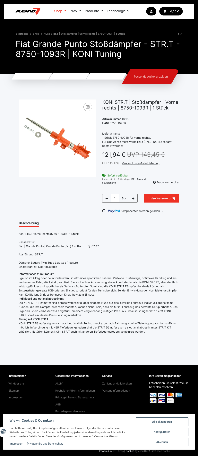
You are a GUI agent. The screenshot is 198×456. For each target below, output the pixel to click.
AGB (58, 404)
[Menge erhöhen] (133, 198)
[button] (151, 11)
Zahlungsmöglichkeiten (117, 383)
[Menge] (115, 198)
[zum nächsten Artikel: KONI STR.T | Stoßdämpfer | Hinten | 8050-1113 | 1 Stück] (181, 34)
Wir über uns (16, 383)
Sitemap (13, 390)
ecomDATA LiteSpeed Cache (154, 451)
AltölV (59, 383)
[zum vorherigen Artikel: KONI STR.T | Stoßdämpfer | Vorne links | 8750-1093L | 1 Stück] (178, 34)
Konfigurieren (162, 431)
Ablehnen (162, 442)
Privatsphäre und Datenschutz (74, 397)
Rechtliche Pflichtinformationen (75, 390)
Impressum (15, 397)
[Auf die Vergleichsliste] (87, 107)
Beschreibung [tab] (29, 223)
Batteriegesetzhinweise (70, 411)
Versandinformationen (116, 390)
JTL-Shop (118, 451)
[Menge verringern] (106, 198)
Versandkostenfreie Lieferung (140, 163)
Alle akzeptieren (162, 421)
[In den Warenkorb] (22, 97)
